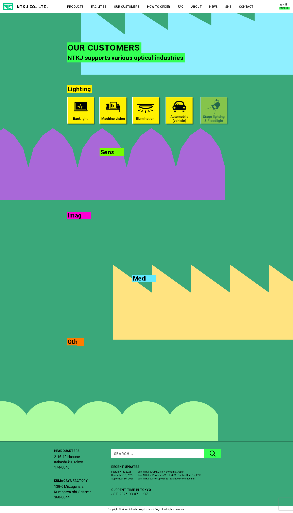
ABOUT (196, 6)
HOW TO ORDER (158, 6)
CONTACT (246, 6)
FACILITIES (98, 6)
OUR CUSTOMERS (126, 6)
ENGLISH (284, 8)
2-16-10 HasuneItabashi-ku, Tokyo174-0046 (68, 462)
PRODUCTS (75, 6)
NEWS (213, 6)
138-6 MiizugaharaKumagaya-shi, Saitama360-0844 (72, 491)
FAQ (181, 6)
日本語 (283, 4)
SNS (228, 6)
